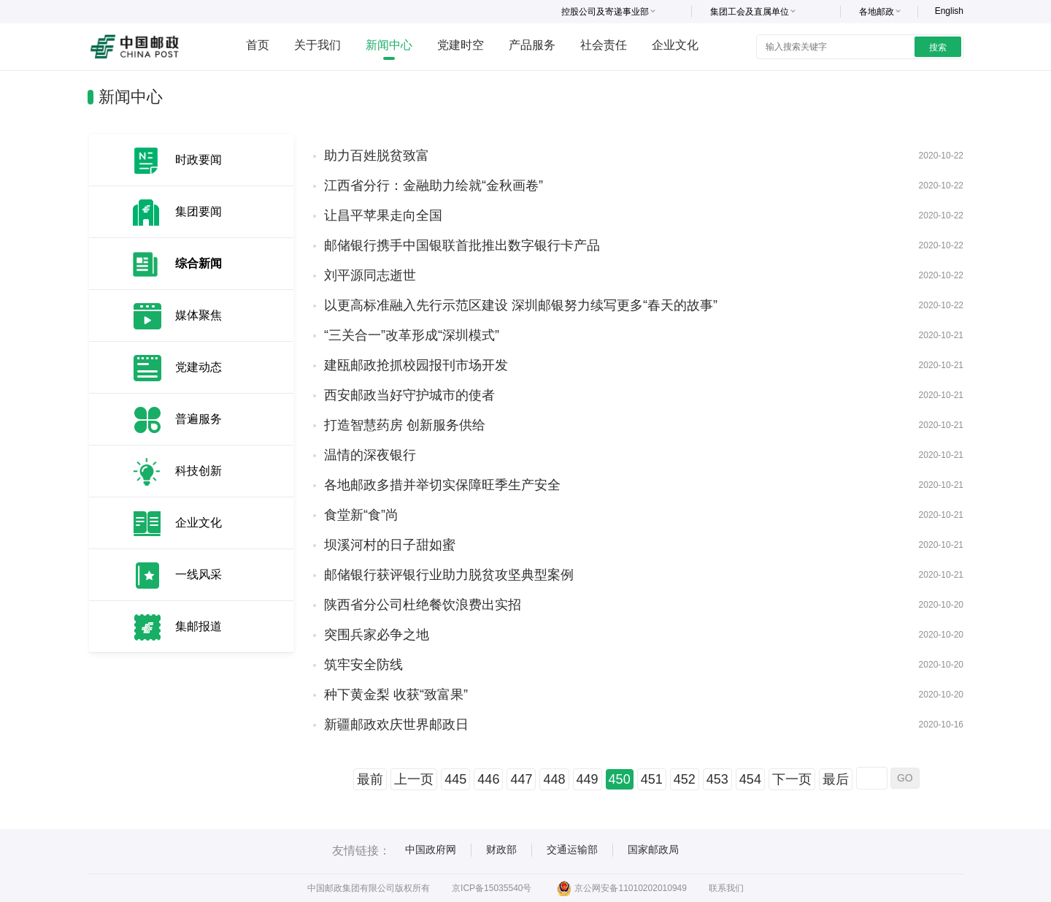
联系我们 (726, 888)
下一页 (792, 779)
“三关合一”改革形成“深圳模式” (411, 335)
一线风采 (198, 574)
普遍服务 (198, 419)
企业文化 (675, 45)
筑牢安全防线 (363, 664)
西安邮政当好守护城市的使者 (409, 395)
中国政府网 (430, 849)
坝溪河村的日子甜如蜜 (389, 545)
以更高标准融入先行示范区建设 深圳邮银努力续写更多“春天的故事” (520, 305)
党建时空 (460, 45)
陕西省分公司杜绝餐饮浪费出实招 (422, 604)
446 (488, 779)
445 (455, 779)
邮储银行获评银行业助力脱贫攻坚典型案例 (449, 574)
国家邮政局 (653, 849)
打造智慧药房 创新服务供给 (404, 425)
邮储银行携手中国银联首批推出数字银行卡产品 (462, 245)
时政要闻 (198, 159)
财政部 (501, 849)
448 (554, 779)
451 (652, 779)
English (949, 11)
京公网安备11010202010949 (621, 888)
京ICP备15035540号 (491, 888)
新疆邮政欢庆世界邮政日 (396, 724)
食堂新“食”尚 (361, 515)
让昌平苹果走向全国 (383, 215)
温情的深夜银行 (370, 455)
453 (717, 779)
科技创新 (198, 471)
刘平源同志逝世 (370, 275)
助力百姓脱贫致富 (376, 155)
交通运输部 (572, 849)
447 (521, 779)
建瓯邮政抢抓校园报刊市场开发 (416, 365)
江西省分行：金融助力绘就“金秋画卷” (433, 185)
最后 (836, 779)
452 (685, 779)
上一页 (414, 779)
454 (750, 779)
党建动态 (198, 367)
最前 (370, 779)
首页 (257, 45)
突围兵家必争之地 (376, 634)
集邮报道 (198, 626)
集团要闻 (198, 211)
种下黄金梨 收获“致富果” (396, 694)
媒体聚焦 (198, 315)
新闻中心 (389, 45)
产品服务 (532, 45)
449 (587, 779)
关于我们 (317, 45)
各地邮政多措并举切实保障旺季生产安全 (442, 485)
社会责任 (603, 45)
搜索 (938, 47)
